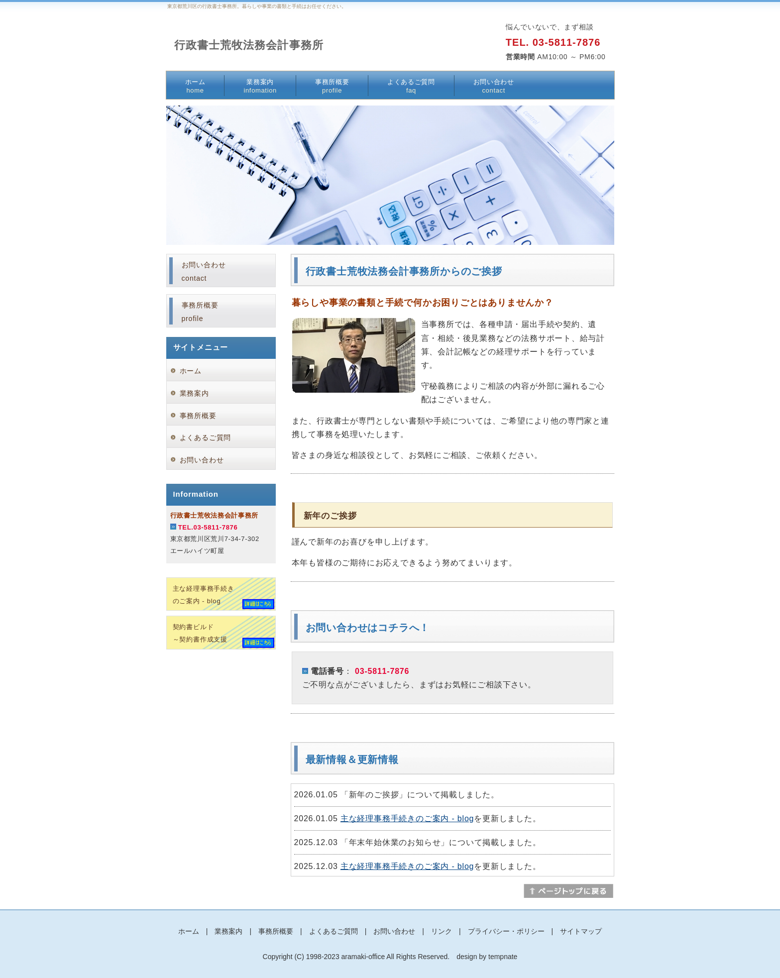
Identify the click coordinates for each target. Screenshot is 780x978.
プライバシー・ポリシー (506, 931)
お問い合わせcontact (204, 271)
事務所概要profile (200, 312)
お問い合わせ (493, 86)
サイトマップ (581, 931)
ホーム (195, 86)
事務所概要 (332, 86)
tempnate (502, 957)
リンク (441, 931)
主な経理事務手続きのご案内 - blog (407, 818)
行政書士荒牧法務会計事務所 (249, 45)
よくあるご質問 (411, 86)
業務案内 (259, 86)
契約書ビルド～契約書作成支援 (200, 633)
